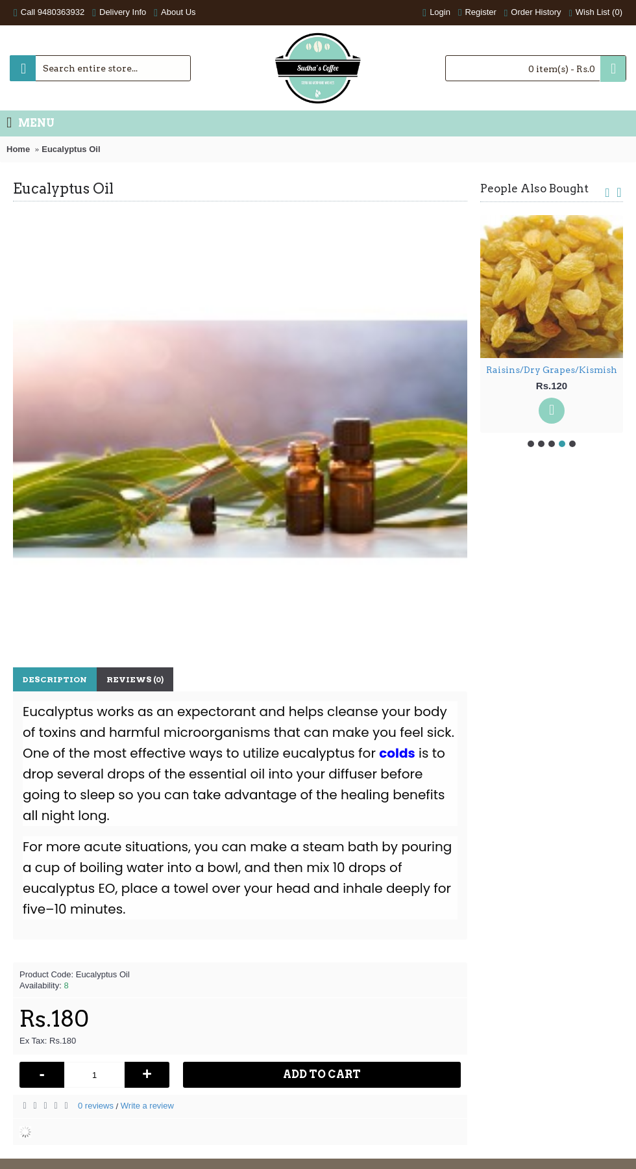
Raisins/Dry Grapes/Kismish (551, 370)
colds (397, 753)
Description (55, 679)
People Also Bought (534, 188)
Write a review (147, 1106)
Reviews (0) (135, 679)
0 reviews (96, 1106)
